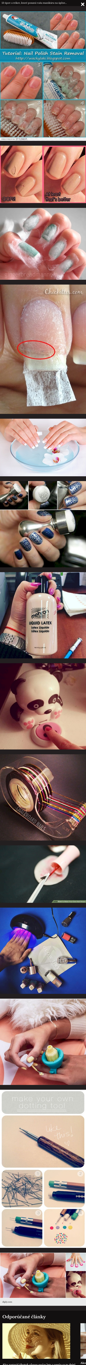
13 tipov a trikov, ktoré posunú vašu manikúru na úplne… (34, 2)
